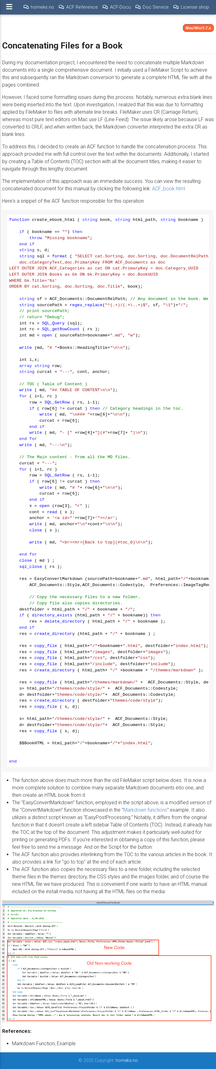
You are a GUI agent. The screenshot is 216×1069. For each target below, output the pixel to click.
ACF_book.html (168, 189)
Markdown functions (145, 810)
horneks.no (127, 1060)
